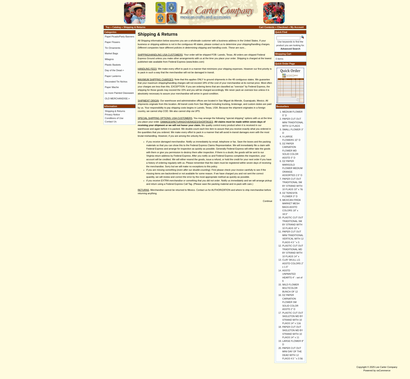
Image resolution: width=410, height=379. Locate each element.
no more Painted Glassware (119, 93)
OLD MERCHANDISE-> (117, 98)
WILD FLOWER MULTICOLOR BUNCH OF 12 (290, 288)
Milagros (109, 59)
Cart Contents (267, 27)
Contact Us (110, 121)
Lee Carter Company (386, 367)
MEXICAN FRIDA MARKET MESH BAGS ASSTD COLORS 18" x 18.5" (291, 207)
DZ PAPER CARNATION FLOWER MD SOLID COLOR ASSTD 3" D (290, 150)
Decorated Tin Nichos (116, 81)
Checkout (282, 27)
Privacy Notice (112, 114)
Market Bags (111, 53)
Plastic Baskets (113, 64)
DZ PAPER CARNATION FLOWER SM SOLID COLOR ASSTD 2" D (290, 302)
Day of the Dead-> (114, 70)
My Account (297, 27)
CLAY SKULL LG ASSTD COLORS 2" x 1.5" (292, 263)
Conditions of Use (114, 118)
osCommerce (383, 370)
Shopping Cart (283, 54)
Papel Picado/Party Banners (119, 36)
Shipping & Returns (134, 27)
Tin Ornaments (112, 48)
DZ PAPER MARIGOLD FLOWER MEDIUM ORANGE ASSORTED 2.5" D (292, 168)
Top (107, 27)
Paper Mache (112, 87)
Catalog (116, 27)
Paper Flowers (112, 42)
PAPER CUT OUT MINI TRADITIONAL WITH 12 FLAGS (292, 122)
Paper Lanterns (113, 76)
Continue (267, 201)
